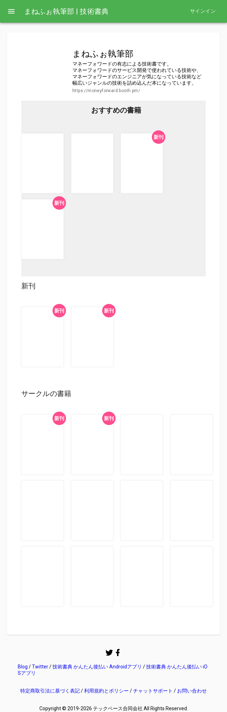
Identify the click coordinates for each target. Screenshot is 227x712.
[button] (42, 163)
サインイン (202, 11)
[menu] (11, 11)
